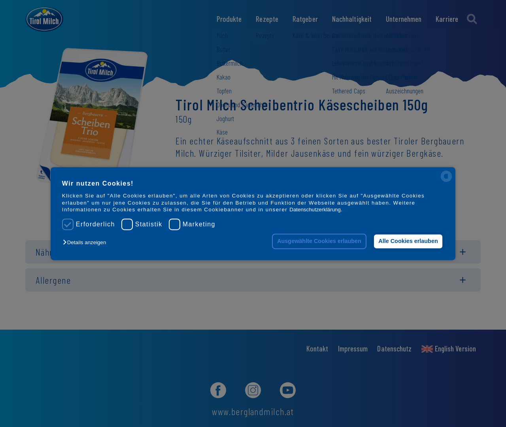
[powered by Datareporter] (446, 181)
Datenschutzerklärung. (315, 210)
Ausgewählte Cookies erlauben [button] (319, 241)
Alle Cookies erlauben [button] (408, 241)
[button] (86, 242)
